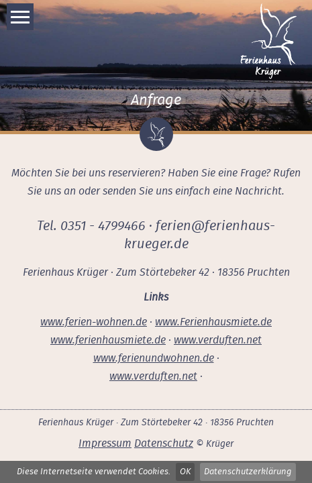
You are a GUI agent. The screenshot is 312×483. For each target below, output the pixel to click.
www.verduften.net (218, 340)
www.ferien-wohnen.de (93, 322)
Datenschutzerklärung (248, 472)
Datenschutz (163, 443)
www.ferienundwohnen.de (153, 358)
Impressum (105, 443)
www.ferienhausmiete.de (108, 340)
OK (185, 472)
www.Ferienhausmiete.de (213, 322)
